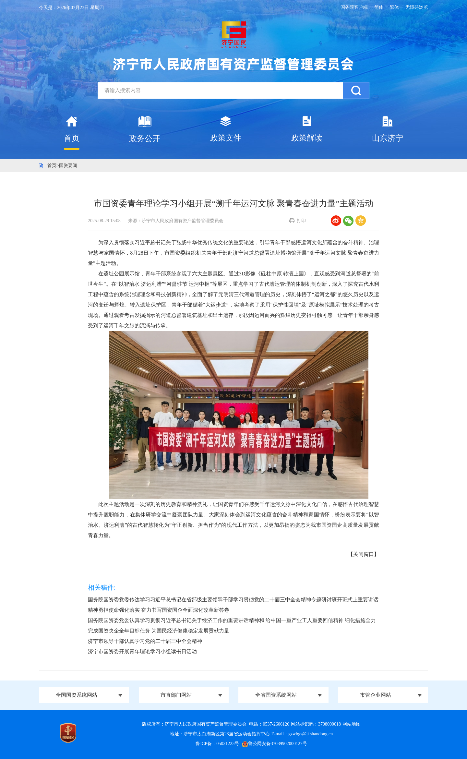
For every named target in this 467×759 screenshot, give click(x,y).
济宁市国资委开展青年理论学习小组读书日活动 (142, 651)
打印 (301, 220)
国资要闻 (68, 165)
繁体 (394, 7)
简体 (378, 7)
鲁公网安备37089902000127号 (274, 743)
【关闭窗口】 (363, 554)
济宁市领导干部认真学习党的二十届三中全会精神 (145, 641)
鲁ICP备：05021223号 (217, 743)
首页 (51, 165)
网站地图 (351, 724)
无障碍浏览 (416, 7)
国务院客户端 (354, 7)
